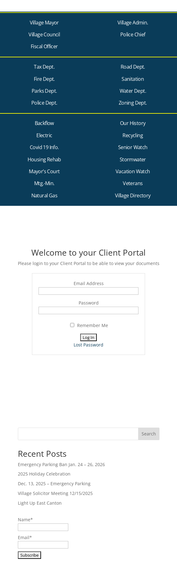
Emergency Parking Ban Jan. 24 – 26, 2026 (61, 464)
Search (149, 434)
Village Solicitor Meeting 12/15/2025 (55, 493)
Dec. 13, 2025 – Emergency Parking (54, 483)
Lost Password (88, 345)
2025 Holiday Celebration (44, 474)
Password (89, 303)
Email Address (89, 283)
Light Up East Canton (40, 503)
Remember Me (89, 325)
